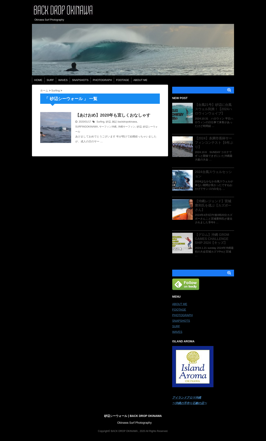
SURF (50, 80)
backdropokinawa (127, 121)
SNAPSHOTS (80, 80)
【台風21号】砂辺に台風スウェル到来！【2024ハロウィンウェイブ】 (213, 109)
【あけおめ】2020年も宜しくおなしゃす (113, 115)
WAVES (63, 80)
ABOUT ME (140, 80)
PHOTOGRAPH (102, 80)
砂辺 (108, 121)
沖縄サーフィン (126, 126)
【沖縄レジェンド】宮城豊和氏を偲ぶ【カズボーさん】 (213, 205)
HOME (38, 80)
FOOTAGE (122, 80)
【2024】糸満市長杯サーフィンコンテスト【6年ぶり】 (214, 143)
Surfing (100, 121)
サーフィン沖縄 (108, 126)
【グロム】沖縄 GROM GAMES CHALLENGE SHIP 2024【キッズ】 (212, 238)
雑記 (114, 121)
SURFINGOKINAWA (86, 126)
